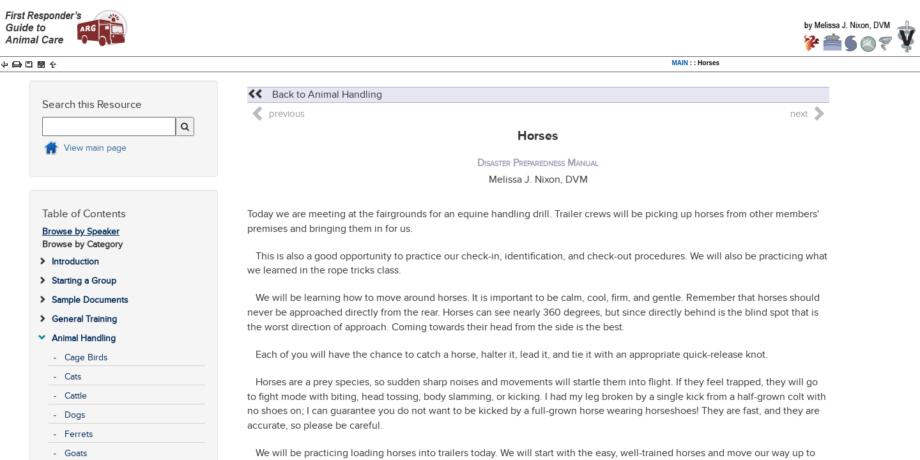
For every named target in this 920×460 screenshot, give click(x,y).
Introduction (75, 261)
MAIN (680, 62)
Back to (314, 94)
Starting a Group (84, 281)
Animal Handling (84, 338)
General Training (84, 319)
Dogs (75, 415)
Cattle (76, 396)
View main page (95, 148)
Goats (76, 453)
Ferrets (79, 434)
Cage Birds (86, 357)
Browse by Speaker (80, 231)
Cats (73, 376)
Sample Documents (90, 300)
